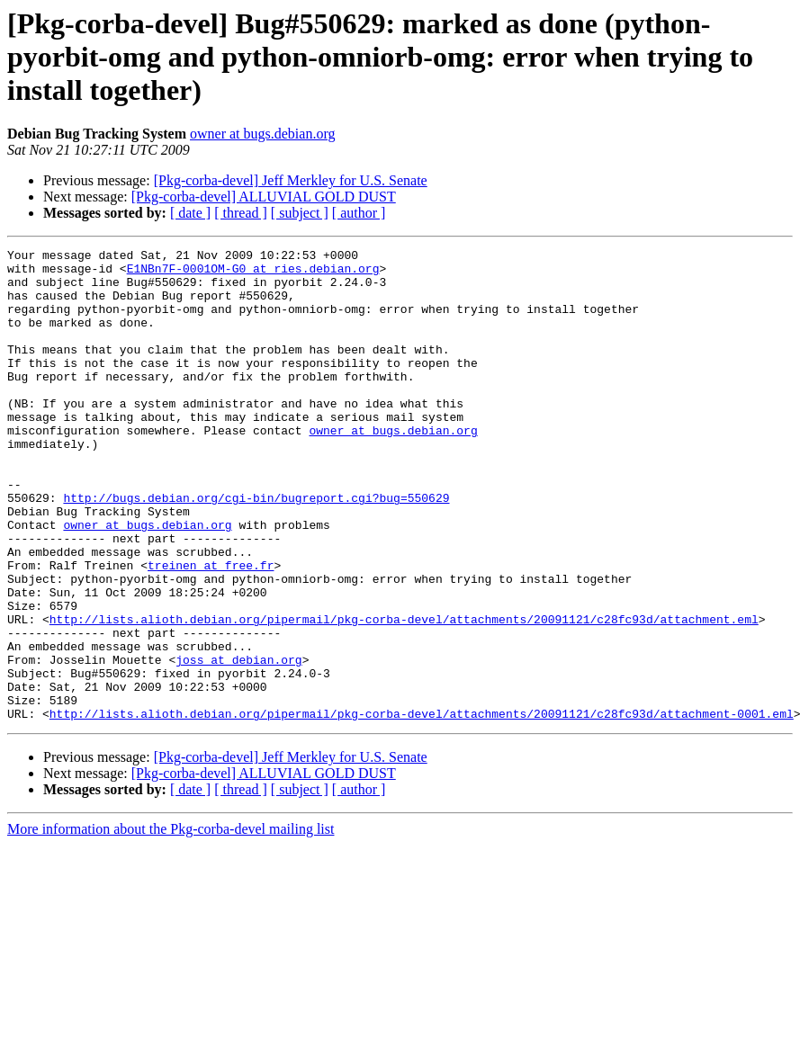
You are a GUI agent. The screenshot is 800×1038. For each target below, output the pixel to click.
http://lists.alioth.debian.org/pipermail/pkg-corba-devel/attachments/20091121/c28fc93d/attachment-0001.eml (421, 808)
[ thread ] (240, 212)
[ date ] (190, 212)
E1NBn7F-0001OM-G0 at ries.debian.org (253, 273)
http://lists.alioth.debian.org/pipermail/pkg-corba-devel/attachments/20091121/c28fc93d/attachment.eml (404, 694)
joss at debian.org (238, 743)
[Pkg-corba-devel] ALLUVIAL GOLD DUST (263, 196)
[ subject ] (299, 212)
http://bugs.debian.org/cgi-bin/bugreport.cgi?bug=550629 (256, 549)
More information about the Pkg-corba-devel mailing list (170, 923)
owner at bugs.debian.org (262, 133)
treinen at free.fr (211, 630)
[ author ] (359, 212)
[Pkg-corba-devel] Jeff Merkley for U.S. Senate (290, 180)
